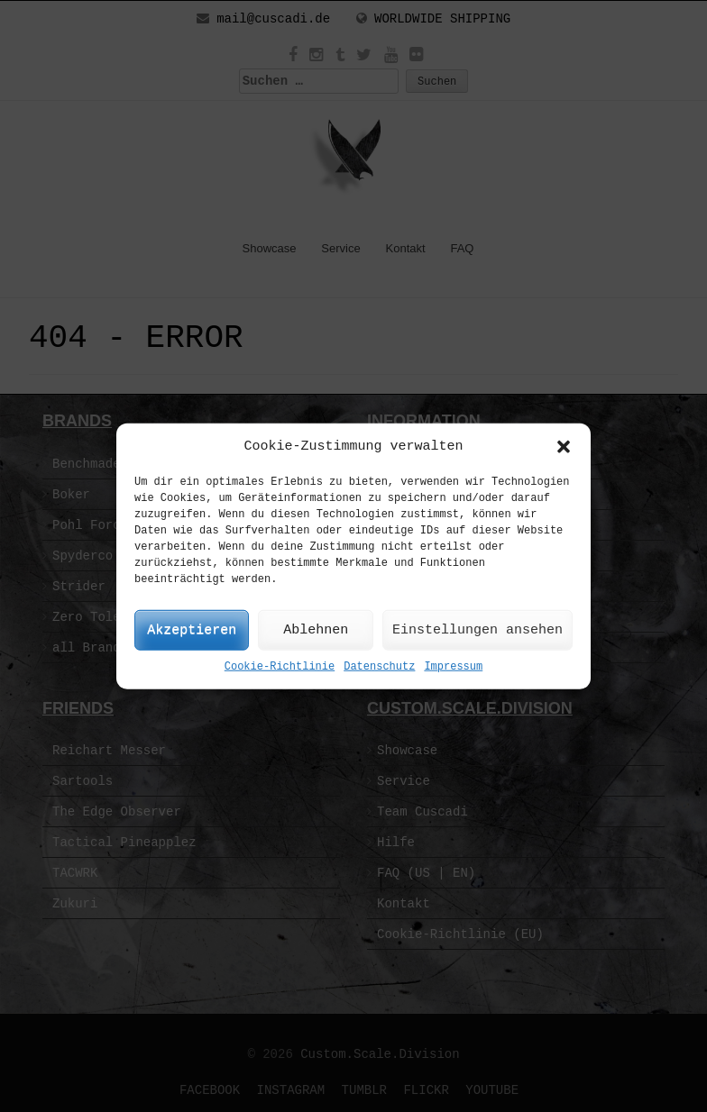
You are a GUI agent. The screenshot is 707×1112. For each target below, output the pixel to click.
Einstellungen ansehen (477, 630)
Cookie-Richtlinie (280, 667)
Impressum (453, 667)
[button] (564, 446)
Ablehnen (315, 630)
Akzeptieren (191, 630)
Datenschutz (379, 667)
